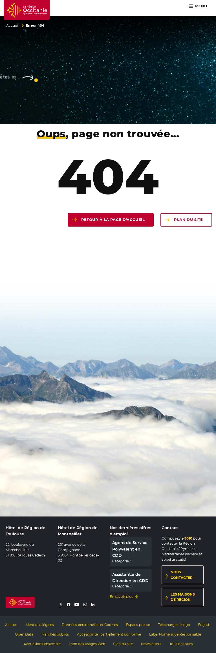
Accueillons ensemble (42, 644)
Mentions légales (40, 625)
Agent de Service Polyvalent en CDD (129, 549)
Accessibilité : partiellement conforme (109, 634)
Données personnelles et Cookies (90, 625)
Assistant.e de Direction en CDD (130, 577)
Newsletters (151, 644)
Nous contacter (182, 575)
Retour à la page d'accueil (113, 220)
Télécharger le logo (174, 625)
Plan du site (188, 220)
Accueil (12, 26)
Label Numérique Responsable (175, 634)
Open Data (24, 634)
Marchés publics (55, 634)
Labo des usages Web (87, 644)
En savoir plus (121, 597)
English (204, 625)
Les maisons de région (183, 597)
